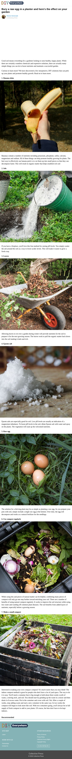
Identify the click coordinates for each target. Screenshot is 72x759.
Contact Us (5, 746)
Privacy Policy (41, 737)
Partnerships (5, 743)
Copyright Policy (41, 742)
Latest (3, 734)
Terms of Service (41, 734)
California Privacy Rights (43, 739)
